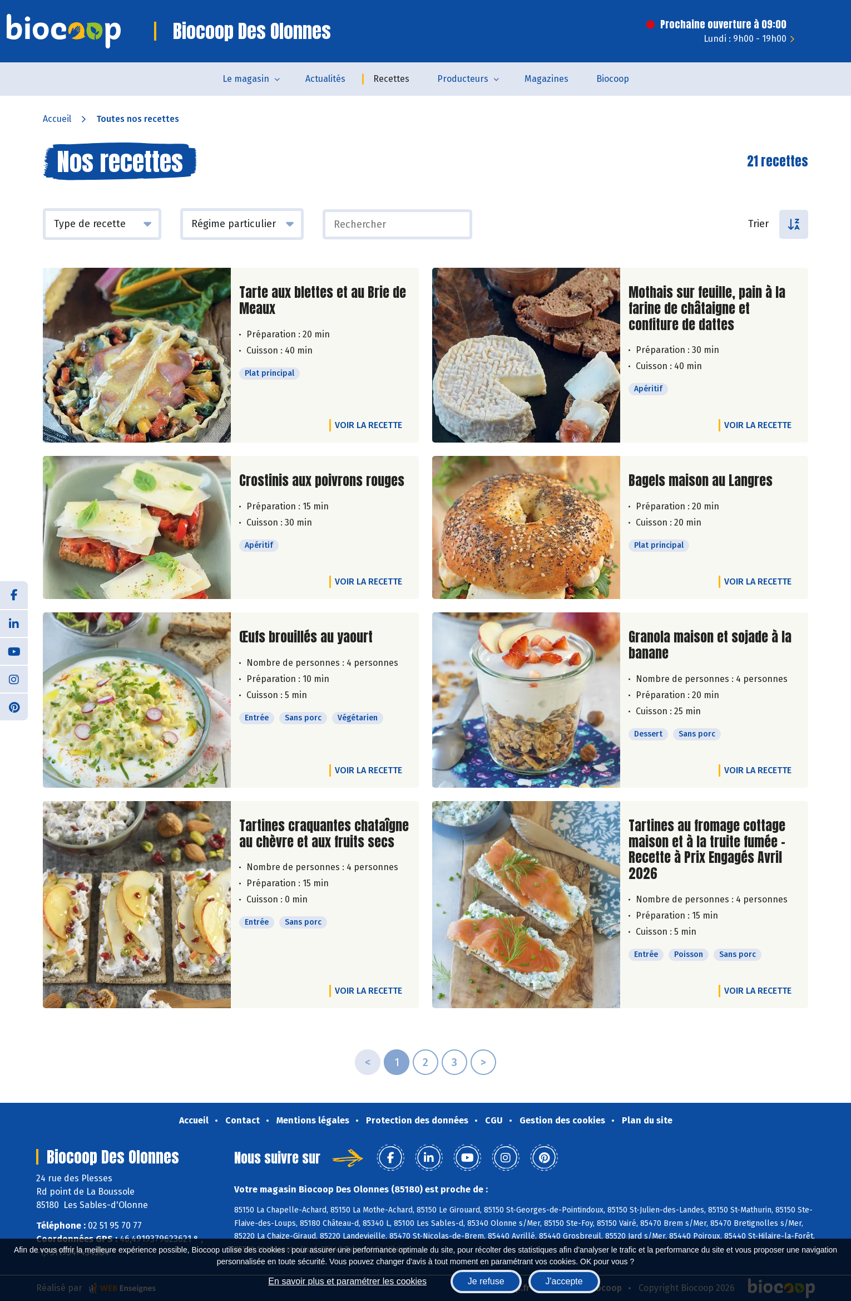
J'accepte (564, 1281)
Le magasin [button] (245, 78)
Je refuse (486, 1281)
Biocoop (612, 78)
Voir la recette (368, 425)
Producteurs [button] (462, 78)
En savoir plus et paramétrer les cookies (347, 1281)
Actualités (325, 78)
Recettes (391, 78)
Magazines (546, 78)
